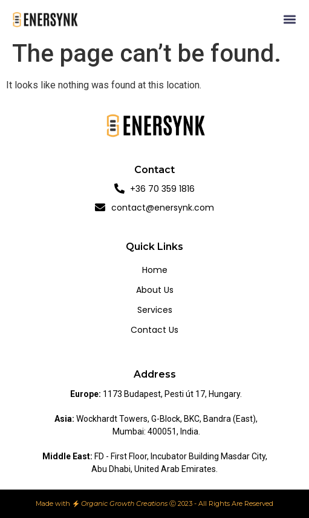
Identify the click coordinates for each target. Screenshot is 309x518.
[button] (290, 20)
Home (155, 270)
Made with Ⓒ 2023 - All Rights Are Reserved (155, 503)
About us (155, 290)
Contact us (154, 330)
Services (154, 310)
